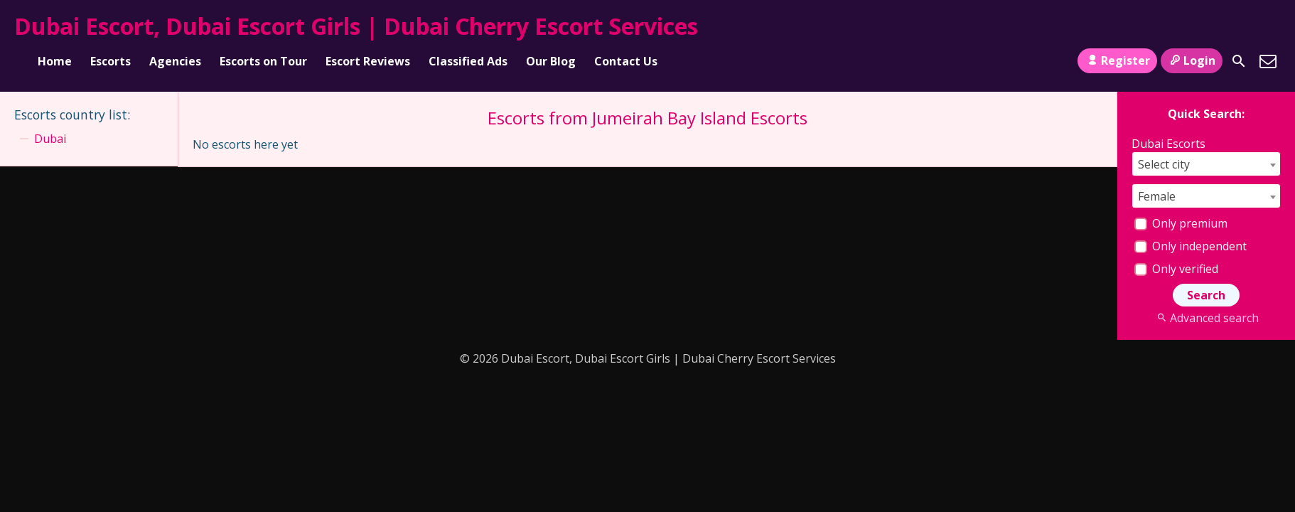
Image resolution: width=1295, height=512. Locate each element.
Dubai (50, 138)
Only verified (1176, 269)
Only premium (1180, 223)
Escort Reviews (368, 61)
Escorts (110, 61)
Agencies (175, 61)
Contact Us (625, 61)
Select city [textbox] (1164, 164)
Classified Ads (468, 61)
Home (55, 61)
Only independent (1190, 246)
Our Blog (551, 61)
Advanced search (1206, 318)
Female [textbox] (1157, 196)
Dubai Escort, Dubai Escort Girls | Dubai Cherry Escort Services (356, 26)
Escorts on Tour (263, 61)
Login (1191, 60)
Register (1117, 60)
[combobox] (1206, 163)
